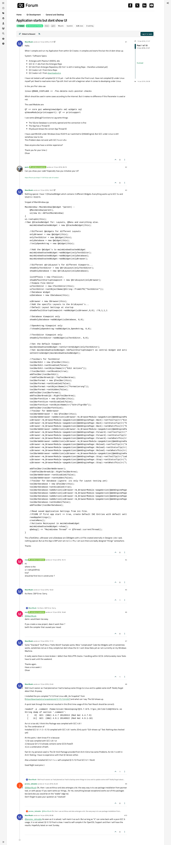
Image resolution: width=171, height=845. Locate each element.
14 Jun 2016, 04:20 (51, 784)
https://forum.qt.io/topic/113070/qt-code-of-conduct (42, 177)
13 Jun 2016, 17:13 (46, 641)
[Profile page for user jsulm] (20, 169)
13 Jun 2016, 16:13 (59, 560)
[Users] (3, 23)
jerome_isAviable (31, 784)
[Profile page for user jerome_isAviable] (20, 786)
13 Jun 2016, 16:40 (46, 589)
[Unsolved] (3, 44)
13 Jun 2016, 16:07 (46, 190)
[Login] (167, 3)
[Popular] (3, 18)
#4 (126, 560)
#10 (125, 815)
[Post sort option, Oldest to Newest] (27, 34)
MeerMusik (29, 42)
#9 (126, 784)
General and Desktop (34, 26)
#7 (126, 641)
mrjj (26, 560)
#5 (126, 589)
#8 (126, 684)
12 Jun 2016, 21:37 (46, 42)
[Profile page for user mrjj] (20, 562)
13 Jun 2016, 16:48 (59, 612)
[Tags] (3, 13)
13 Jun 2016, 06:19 (60, 167)
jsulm (27, 167)
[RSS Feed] (39, 34)
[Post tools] (125, 160)
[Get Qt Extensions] (3, 39)
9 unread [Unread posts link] (140, 63)
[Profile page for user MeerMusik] (20, 44)
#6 (126, 612)
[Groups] (3, 28)
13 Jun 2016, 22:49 (46, 684)
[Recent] (3, 8)
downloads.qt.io (54, 73)
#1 (126, 42)
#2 (126, 167)
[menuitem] (167, 3)
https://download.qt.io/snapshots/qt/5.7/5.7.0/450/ (47, 699)
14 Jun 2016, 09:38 (46, 815)
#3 (126, 190)
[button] (3, 842)
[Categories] (3, 3)
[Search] (3, 33)
